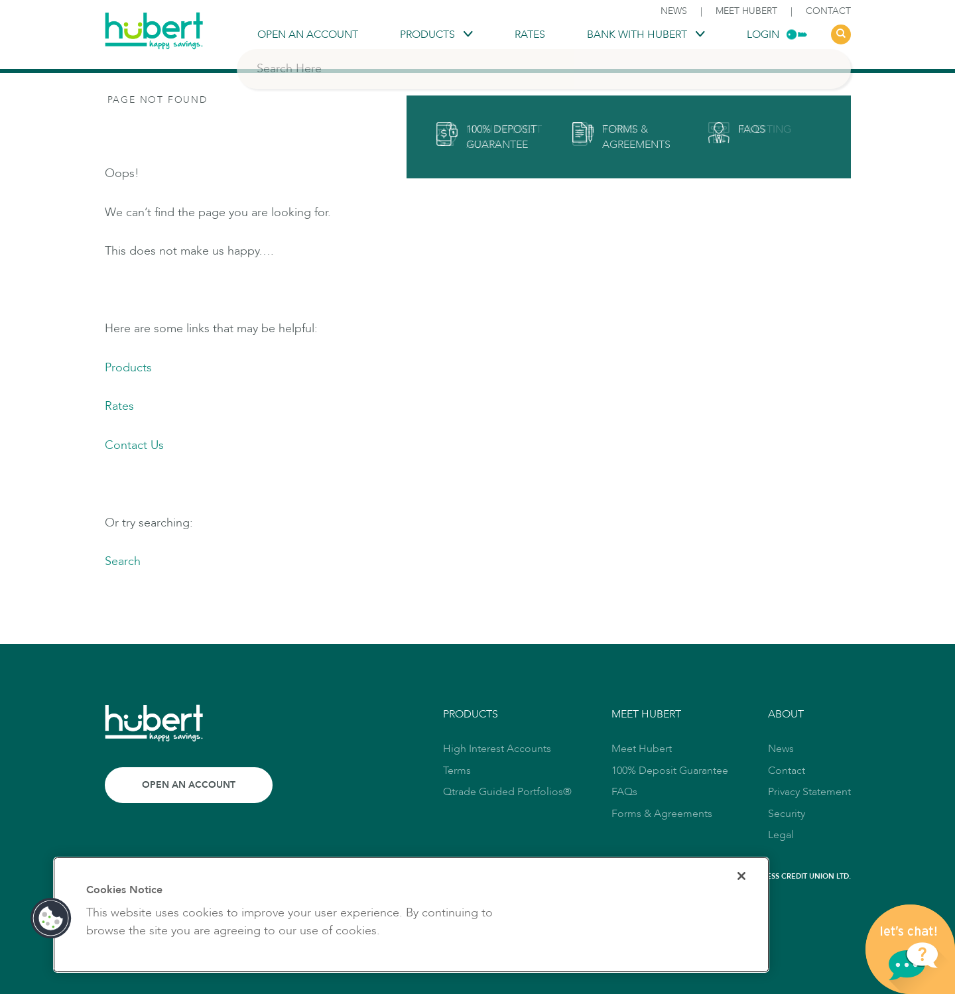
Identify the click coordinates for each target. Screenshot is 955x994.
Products (128, 367)
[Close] (741, 876)
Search (123, 561)
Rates (119, 406)
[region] (411, 915)
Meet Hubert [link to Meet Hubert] (746, 11)
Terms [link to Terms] (457, 770)
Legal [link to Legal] (781, 835)
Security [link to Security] (786, 813)
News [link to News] (674, 11)
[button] (51, 918)
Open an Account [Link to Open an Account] (188, 784)
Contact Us (134, 445)
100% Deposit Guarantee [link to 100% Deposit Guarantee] (669, 770)
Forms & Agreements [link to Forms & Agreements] (661, 813)
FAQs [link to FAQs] (624, 791)
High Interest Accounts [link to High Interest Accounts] (497, 748)
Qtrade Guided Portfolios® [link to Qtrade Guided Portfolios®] (507, 791)
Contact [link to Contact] (828, 11)
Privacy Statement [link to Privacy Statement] (809, 791)
